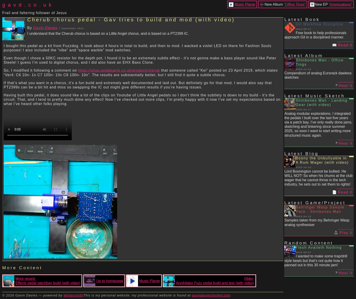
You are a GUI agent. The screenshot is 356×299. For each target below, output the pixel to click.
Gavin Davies (45, 28)
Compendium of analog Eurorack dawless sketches (317, 75)
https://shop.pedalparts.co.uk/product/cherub (119, 70)
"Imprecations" (340, 4)
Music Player (245, 4)
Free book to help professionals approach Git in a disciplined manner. (315, 35)
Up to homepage (103, 280)
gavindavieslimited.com (211, 295)
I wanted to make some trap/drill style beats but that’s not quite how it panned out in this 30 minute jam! (315, 260)
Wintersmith (73, 295)
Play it (346, 233)
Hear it (346, 86)
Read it (345, 45)
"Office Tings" (295, 4)
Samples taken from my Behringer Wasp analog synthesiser (316, 222)
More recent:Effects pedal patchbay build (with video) (41, 280)
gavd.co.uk (28, 5)
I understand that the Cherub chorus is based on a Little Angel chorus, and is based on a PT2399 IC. (108, 33)
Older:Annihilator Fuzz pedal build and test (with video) (208, 280)
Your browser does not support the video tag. (38, 123)
